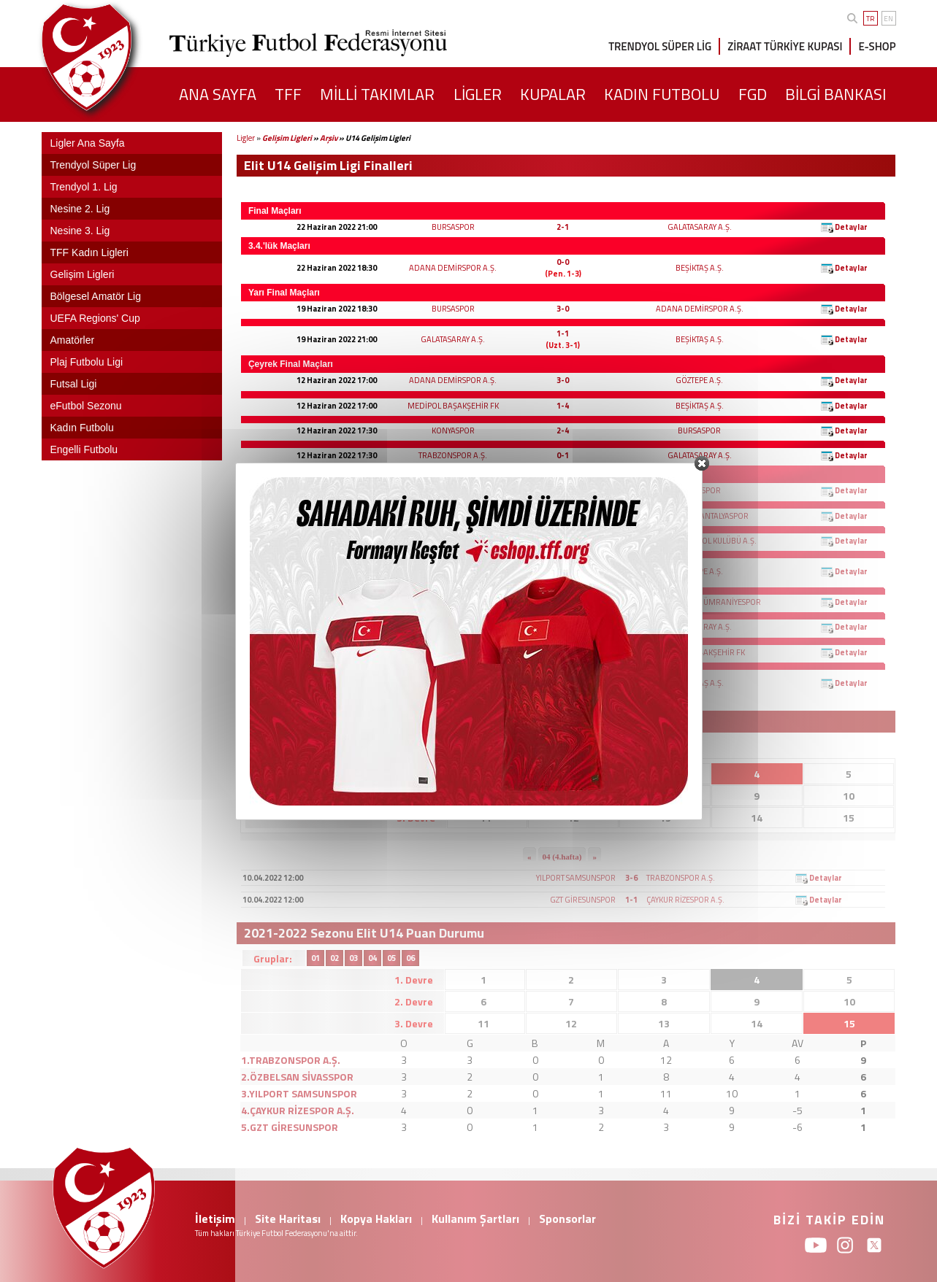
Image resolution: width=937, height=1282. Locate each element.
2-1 (563, 227)
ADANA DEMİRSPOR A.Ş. (453, 268)
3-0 (563, 308)
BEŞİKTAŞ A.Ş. (700, 268)
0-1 (563, 455)
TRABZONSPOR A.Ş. (452, 455)
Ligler (246, 138)
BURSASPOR (453, 227)
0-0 (563, 262)
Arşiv (328, 138)
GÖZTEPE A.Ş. (699, 380)
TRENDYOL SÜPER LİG (659, 46)
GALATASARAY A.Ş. (700, 227)
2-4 (563, 430)
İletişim (215, 1218)
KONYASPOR (453, 430)
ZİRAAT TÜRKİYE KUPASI (784, 46)
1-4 (563, 406)
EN (888, 18)
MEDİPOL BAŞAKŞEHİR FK (453, 406)
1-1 (563, 333)
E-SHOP (876, 46)
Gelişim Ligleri (287, 138)
